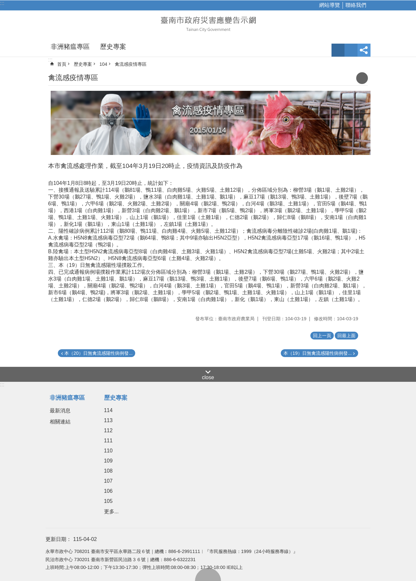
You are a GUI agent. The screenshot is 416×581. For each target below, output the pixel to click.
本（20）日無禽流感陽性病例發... (98, 353)
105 (108, 501)
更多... (111, 511)
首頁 (61, 64)
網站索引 (351, 50)
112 (108, 430)
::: (2, 3)
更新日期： (59, 539)
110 (108, 450)
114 (108, 410)
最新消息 (60, 410)
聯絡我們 (355, 5)
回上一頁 (322, 335)
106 (108, 491)
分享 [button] (364, 50)
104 (103, 64)
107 (108, 481)
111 (108, 440)
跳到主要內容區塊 (3, 3)
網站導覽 (329, 5)
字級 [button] (338, 50)
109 (108, 460)
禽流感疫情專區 (131, 64)
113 (108, 420)
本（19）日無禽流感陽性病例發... (317, 353)
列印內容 (362, 78)
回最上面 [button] (346, 335)
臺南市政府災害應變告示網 (208, 23)
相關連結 (60, 421)
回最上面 (208, 574)
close (208, 377)
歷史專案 (113, 46)
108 (108, 471)
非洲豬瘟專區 (70, 46)
